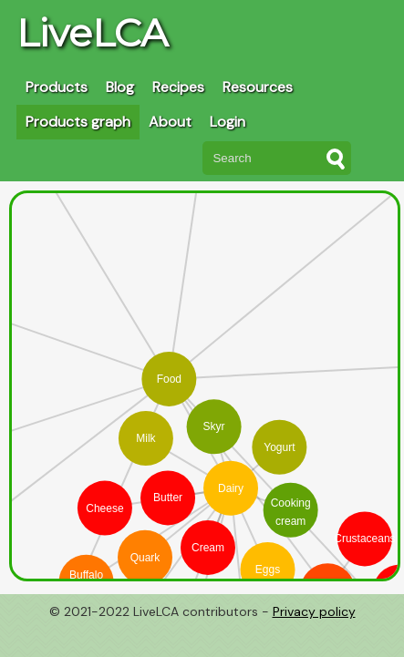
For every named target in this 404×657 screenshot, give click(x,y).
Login (227, 121)
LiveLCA (92, 32)
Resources (258, 87)
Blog (120, 87)
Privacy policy (314, 611)
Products (57, 87)
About (170, 121)
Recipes (178, 87)
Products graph (78, 121)
